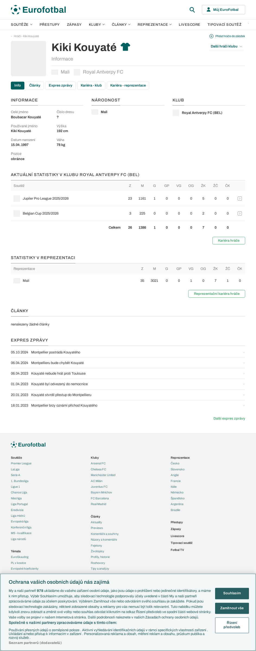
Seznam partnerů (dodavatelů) (35, 643)
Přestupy (50, 25)
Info (17, 85)
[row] (128, 198)
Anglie (175, 475)
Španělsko (177, 498)
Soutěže (22, 25)
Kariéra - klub (91, 85)
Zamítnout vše (232, 608)
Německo (177, 492)
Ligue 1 (15, 486)
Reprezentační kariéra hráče (216, 294)
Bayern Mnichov (101, 492)
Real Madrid (98, 504)
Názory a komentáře (104, 539)
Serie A (15, 475)
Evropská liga (19, 521)
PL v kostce (18, 562)
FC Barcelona (100, 498)
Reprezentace (155, 25)
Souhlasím (232, 593)
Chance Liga (19, 492)
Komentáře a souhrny (105, 533)
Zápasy (74, 25)
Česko (175, 463)
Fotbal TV (177, 549)
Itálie (174, 486)
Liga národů (18, 539)
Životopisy (97, 551)
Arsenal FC (98, 463)
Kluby (97, 25)
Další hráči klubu (226, 46)
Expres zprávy (60, 85)
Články (34, 85)
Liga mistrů (18, 515)
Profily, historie (100, 557)
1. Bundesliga (19, 481)
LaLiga (15, 469)
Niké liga (16, 498)
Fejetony (96, 545)
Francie (176, 481)
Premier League (21, 463)
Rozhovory (98, 562)
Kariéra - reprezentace (128, 85)
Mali (60, 72)
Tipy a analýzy (100, 568)
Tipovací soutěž (225, 25)
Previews (97, 527)
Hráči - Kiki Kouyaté (26, 36)
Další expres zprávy (229, 418)
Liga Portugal (19, 504)
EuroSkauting (19, 557)
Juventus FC (99, 486)
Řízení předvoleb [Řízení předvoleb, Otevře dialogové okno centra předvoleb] (231, 625)
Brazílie (175, 510)
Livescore (189, 25)
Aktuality (96, 522)
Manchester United (103, 475)
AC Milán (96, 481)
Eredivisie (17, 510)
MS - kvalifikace (21, 533)
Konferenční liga (21, 527)
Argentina (177, 504)
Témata (16, 551)
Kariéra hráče (228, 240)
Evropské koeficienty (24, 568)
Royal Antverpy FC (98, 72)
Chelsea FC (98, 469)
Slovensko (177, 469)
